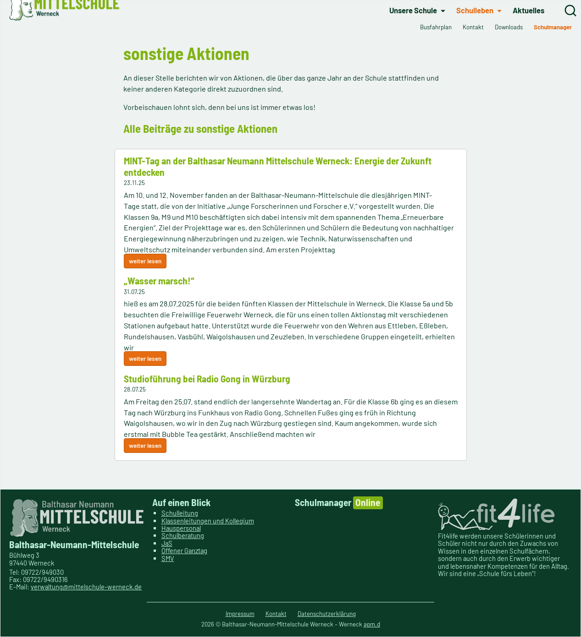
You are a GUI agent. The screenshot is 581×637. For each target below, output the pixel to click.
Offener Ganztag (184, 550)
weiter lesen (145, 263)
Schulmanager (339, 502)
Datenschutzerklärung (327, 613)
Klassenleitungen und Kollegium (207, 521)
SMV (167, 558)
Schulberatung (182, 536)
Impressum (240, 613)
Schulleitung (179, 513)
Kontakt (276, 613)
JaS (166, 543)
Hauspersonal (181, 528)
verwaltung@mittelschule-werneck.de (86, 587)
